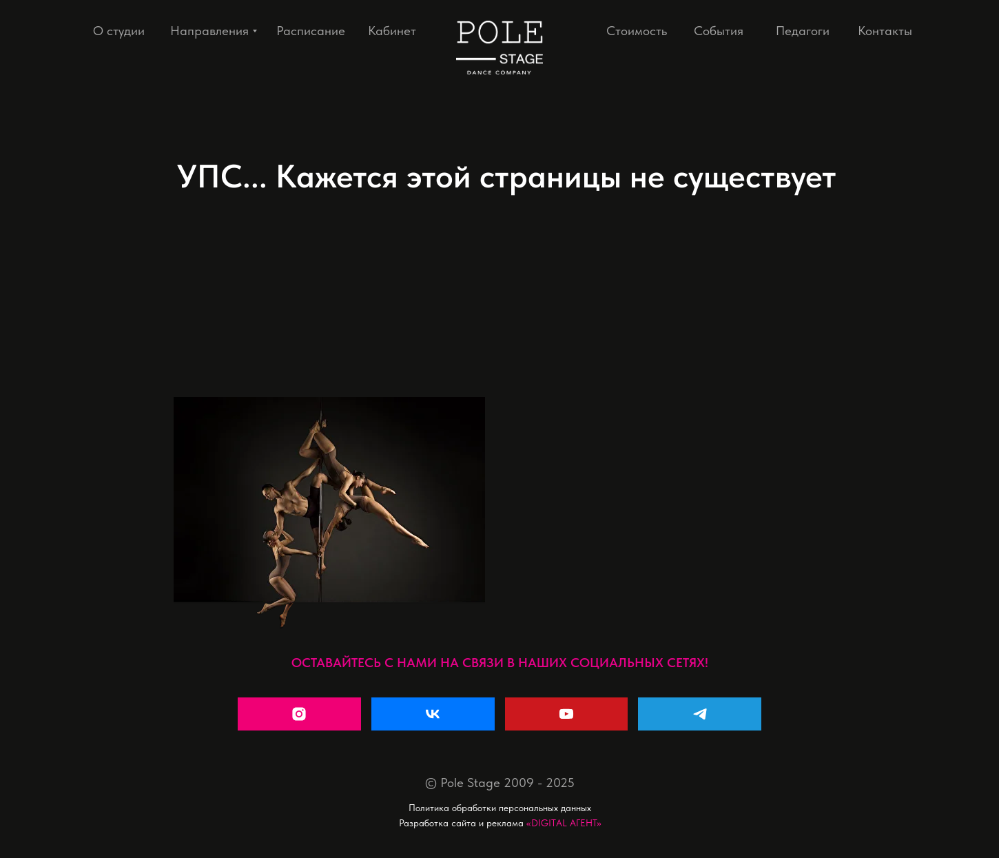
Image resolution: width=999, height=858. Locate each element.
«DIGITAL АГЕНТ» (563, 822)
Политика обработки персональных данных (500, 807)
